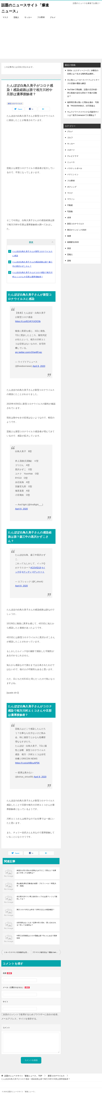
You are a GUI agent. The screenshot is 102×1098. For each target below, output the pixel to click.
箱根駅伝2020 (73, 242)
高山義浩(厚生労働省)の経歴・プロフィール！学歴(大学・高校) (36, 885)
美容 (69, 248)
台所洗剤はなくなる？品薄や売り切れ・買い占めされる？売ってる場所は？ (36, 924)
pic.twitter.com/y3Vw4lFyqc (28, 352)
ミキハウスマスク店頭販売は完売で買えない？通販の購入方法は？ (17, 952)
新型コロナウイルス (15, 104)
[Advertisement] (51, 40)
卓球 (69, 218)
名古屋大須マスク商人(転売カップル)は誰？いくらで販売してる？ (37, 898)
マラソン (71, 199)
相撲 (69, 236)
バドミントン (72, 174)
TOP (23, 1076)
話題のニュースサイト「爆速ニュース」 (21, 8)
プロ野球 (41, 17)
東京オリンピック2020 (76, 230)
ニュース (71, 162)
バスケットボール (74, 168)
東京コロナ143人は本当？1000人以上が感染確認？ (35, 910)
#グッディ (27, 572)
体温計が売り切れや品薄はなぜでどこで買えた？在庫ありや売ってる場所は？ (36, 872)
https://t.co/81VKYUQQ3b (28, 321)
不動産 (70, 205)
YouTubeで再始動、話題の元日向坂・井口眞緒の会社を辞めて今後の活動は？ (83, 92)
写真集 (70, 211)
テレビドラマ (72, 156)
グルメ (53, 17)
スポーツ (71, 150)
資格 (69, 261)
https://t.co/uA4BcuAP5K (27, 763)
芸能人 (16, 17)
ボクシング (71, 187)
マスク (5, 17)
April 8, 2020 (39, 366)
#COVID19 (35, 568)
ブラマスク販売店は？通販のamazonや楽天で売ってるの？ (46, 952)
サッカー (28, 17)
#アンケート (38, 572)
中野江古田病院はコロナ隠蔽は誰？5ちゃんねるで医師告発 (37, 937)
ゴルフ (70, 137)
